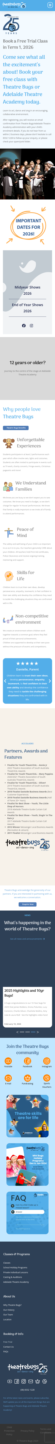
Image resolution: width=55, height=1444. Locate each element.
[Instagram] (31, 325)
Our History (9, 1309)
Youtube (8, 1066)
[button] (5, 681)
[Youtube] (8, 1061)
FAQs (5, 1351)
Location (7, 1319)
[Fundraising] (27, 1078)
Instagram (47, 1066)
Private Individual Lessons (15, 1272)
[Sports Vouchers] (46, 1078)
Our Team (8, 1314)
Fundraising (27, 1083)
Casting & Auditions (12, 1277)
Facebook (27, 1066)
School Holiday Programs (15, 1267)
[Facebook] (24, 325)
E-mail (8, 1083)
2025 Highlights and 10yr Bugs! (24, 993)
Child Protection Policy (9, 1431)
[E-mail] (8, 1078)
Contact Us (8, 1346)
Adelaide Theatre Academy (16, 1282)
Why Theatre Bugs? (12, 1305)
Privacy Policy (27, 1430)
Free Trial (7, 1341)
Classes (6, 1262)
